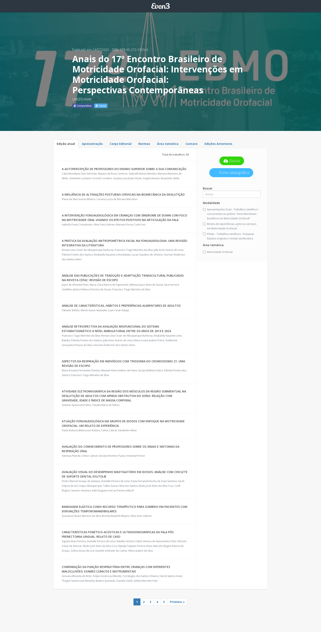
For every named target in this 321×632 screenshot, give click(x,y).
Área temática (168, 144)
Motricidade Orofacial (218, 252)
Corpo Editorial (120, 144)
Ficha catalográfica (233, 172)
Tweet (101, 105)
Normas (144, 144)
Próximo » (177, 602)
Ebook (232, 160)
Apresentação (92, 144)
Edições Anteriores (218, 144)
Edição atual (66, 144)
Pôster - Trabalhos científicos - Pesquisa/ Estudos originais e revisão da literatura (228, 236)
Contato (191, 144)
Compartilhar (83, 105)
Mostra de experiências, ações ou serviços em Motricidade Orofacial (229, 226)
